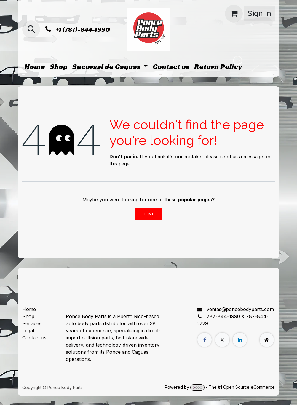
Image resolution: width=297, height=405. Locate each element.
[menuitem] (34, 67)
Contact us (34, 338)
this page (119, 164)
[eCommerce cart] (234, 14)
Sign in (259, 13)
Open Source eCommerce (249, 387)
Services (31, 323)
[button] (31, 29)
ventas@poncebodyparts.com (240, 309)
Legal (28, 331)
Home (148, 214)
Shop (28, 316)
